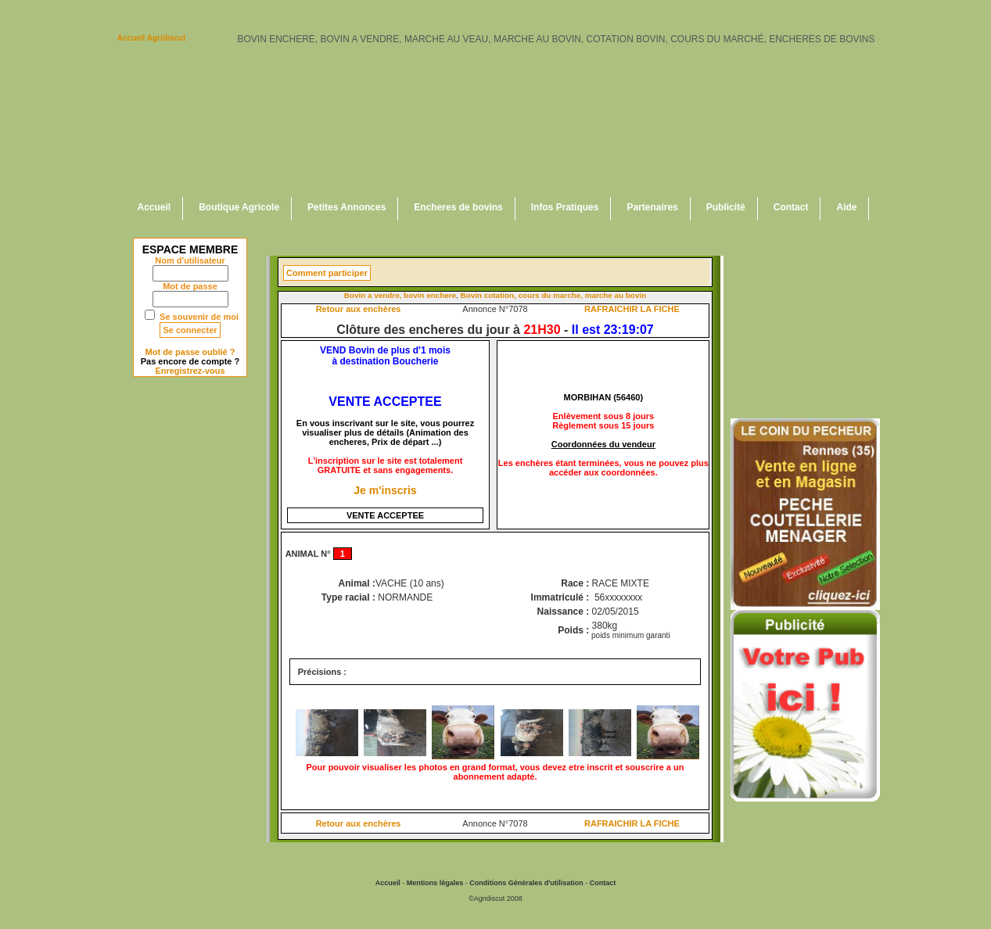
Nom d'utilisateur (189, 260)
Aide (846, 207)
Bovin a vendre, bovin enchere (400, 295)
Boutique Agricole (239, 207)
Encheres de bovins (458, 207)
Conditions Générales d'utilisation (526, 883)
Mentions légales (435, 883)
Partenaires (652, 207)
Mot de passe (190, 286)
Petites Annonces (346, 207)
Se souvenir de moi (199, 316)
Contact (791, 207)
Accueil (154, 207)
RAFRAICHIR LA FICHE (632, 309)
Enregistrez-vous (189, 370)
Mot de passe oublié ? (190, 352)
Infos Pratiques (565, 207)
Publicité (725, 207)
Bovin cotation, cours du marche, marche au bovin (554, 295)
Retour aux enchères (358, 309)
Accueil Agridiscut (151, 38)
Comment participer (327, 273)
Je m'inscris (385, 490)
